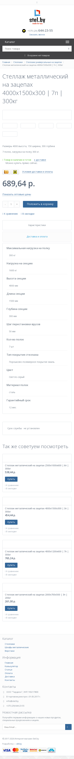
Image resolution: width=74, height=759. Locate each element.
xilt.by (19, 743)
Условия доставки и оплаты (37, 171)
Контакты (10, 680)
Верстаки (9, 650)
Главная (6, 62)
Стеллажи (18, 62)
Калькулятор (11, 666)
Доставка (10, 676)
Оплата (9, 673)
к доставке (40, 159)
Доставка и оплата (37, 236)
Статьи (8, 669)
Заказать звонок (37, 34)
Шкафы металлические (17, 647)
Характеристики (37, 225)
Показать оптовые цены (16, 194)
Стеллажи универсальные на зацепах (44, 62)
